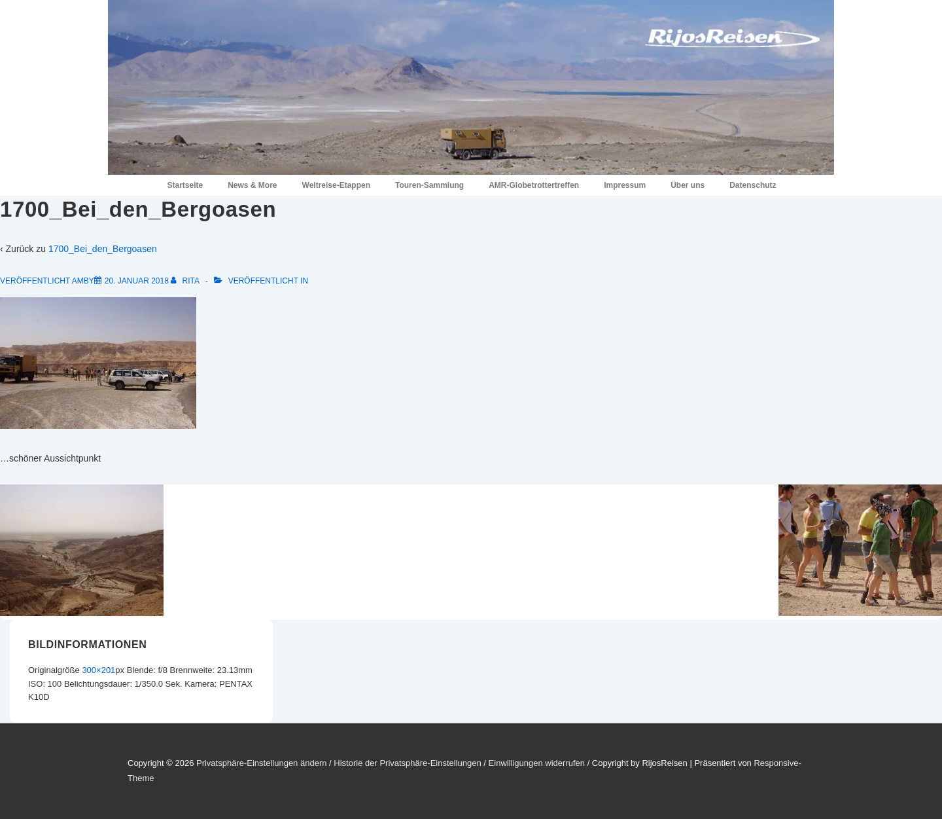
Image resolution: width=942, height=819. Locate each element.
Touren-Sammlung (429, 185)
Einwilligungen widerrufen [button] (537, 763)
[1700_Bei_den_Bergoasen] (137, 280)
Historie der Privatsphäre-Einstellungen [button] (407, 763)
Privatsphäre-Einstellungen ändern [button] (261, 763)
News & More (252, 185)
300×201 (98, 670)
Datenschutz (752, 185)
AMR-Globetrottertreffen (534, 185)
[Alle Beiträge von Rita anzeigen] (186, 280)
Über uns (688, 185)
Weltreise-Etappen (336, 185)
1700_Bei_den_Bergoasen (102, 249)
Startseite (185, 185)
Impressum (625, 185)
